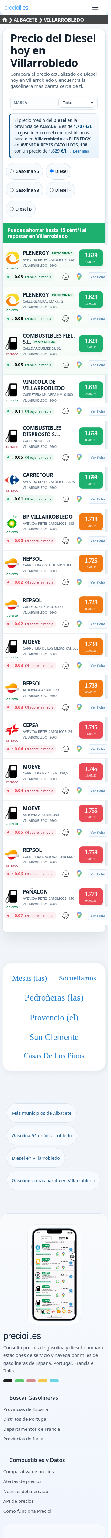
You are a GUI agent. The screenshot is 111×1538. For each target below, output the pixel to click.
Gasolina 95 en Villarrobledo (42, 1135)
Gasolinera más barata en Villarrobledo (53, 1180)
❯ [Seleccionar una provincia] (8, 19)
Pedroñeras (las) (53, 997)
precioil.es (22, 1336)
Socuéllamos (77, 978)
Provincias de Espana (25, 1409)
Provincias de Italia (23, 1439)
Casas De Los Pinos (54, 1056)
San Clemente (54, 1037)
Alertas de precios (22, 1481)
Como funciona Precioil (28, 1511)
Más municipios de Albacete (41, 1113)
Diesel (59, 171)
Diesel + (60, 190)
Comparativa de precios (28, 1471)
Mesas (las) (29, 978)
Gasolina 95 (24, 171)
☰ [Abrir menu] (95, 7)
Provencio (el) (54, 1017)
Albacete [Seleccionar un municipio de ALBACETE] (26, 19)
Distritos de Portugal (25, 1419)
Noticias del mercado (25, 1491)
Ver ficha (98, 277)
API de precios (18, 1501)
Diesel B (21, 209)
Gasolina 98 (24, 190)
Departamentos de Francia (31, 1429)
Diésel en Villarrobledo (36, 1158)
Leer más (81, 151)
